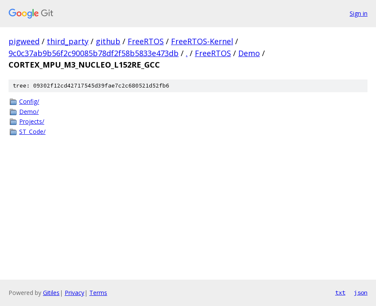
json (360, 292)
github (108, 41)
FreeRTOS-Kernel (202, 41)
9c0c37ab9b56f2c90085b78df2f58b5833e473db (94, 53)
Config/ (29, 101)
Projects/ (31, 121)
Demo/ (29, 112)
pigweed (24, 41)
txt (340, 292)
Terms (98, 293)
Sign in (358, 13)
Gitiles (51, 293)
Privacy (74, 293)
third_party (67, 41)
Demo (249, 53)
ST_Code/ (32, 132)
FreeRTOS (146, 41)
